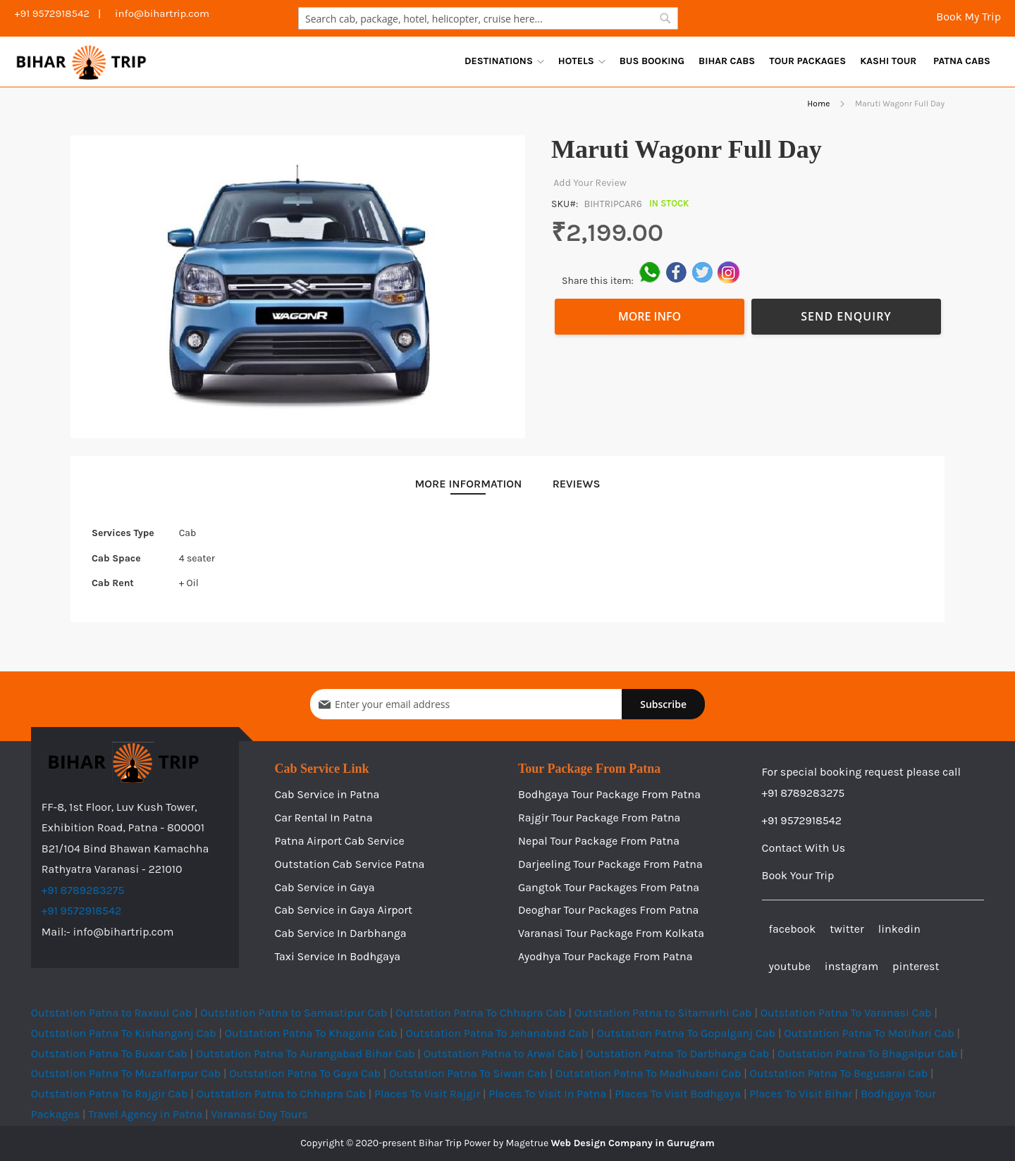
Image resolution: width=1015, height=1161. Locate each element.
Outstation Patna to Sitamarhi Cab (663, 1012)
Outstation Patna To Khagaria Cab (311, 1033)
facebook (792, 929)
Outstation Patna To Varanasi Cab (846, 1012)
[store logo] (81, 62)
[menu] (727, 61)
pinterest (915, 966)
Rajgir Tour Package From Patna (599, 817)
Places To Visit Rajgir (427, 1093)
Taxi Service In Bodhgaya (337, 956)
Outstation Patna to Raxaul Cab (111, 1012)
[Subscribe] (663, 704)
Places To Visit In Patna (547, 1093)
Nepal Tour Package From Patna (598, 841)
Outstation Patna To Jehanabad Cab (497, 1033)
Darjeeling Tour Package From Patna (610, 864)
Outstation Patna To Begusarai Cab (838, 1073)
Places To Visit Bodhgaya (678, 1093)
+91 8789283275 (83, 890)
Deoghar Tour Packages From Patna (608, 910)
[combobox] (488, 18)
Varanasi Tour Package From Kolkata (611, 933)
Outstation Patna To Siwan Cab (468, 1073)
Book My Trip (967, 16)
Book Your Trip (798, 875)
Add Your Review (589, 183)
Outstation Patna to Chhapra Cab (281, 1093)
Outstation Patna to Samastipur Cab (293, 1012)
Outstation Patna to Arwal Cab (501, 1053)
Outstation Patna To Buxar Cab (109, 1053)
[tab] (468, 484)
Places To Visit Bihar (800, 1093)
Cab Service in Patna (326, 794)
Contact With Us (804, 848)
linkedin (899, 929)
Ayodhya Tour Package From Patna (605, 956)
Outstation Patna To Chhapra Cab (480, 1012)
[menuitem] (504, 61)
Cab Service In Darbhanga (340, 933)
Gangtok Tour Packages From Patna (608, 887)
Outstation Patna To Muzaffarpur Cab (126, 1073)
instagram (851, 966)
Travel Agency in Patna (145, 1114)
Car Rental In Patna (323, 817)
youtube (790, 966)
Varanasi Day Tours (259, 1114)
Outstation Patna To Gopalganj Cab (686, 1033)
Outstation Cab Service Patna (349, 864)
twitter (846, 929)
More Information (468, 483)
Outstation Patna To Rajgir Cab (109, 1093)
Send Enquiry (846, 316)
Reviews (577, 483)
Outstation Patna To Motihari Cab (869, 1033)
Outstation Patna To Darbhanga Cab (677, 1053)
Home (818, 103)
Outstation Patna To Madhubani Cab (648, 1073)
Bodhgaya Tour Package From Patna (609, 794)
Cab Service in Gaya (324, 887)
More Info (649, 316)
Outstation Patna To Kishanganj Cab (123, 1033)
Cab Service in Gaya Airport (343, 910)
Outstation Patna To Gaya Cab (305, 1073)
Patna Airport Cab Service (339, 841)
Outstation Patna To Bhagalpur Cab (867, 1053)
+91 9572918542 (82, 910)
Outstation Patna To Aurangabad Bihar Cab (305, 1053)
